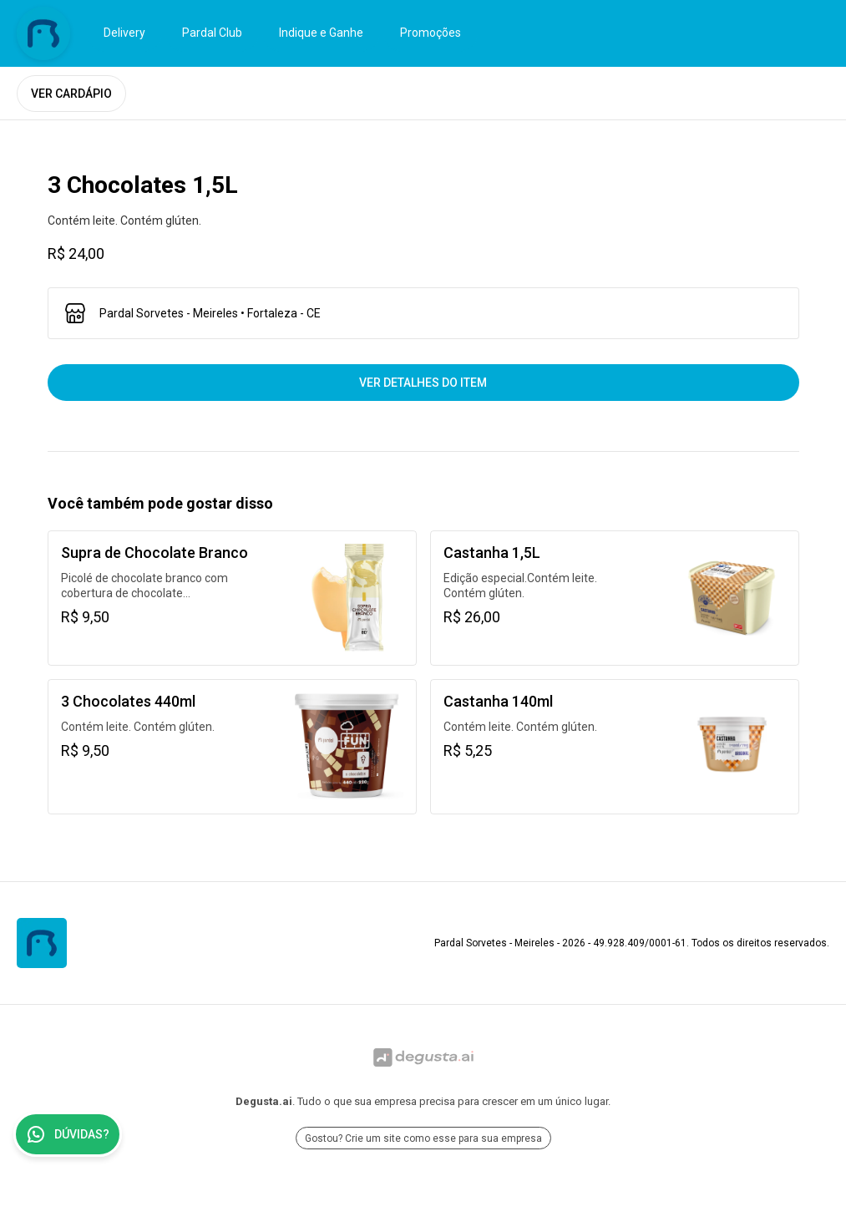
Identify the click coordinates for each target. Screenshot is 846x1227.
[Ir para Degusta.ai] (423, 1057)
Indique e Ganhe (321, 32)
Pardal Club (212, 32)
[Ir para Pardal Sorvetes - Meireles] (43, 33)
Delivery (124, 32)
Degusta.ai (264, 1101)
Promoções (430, 32)
